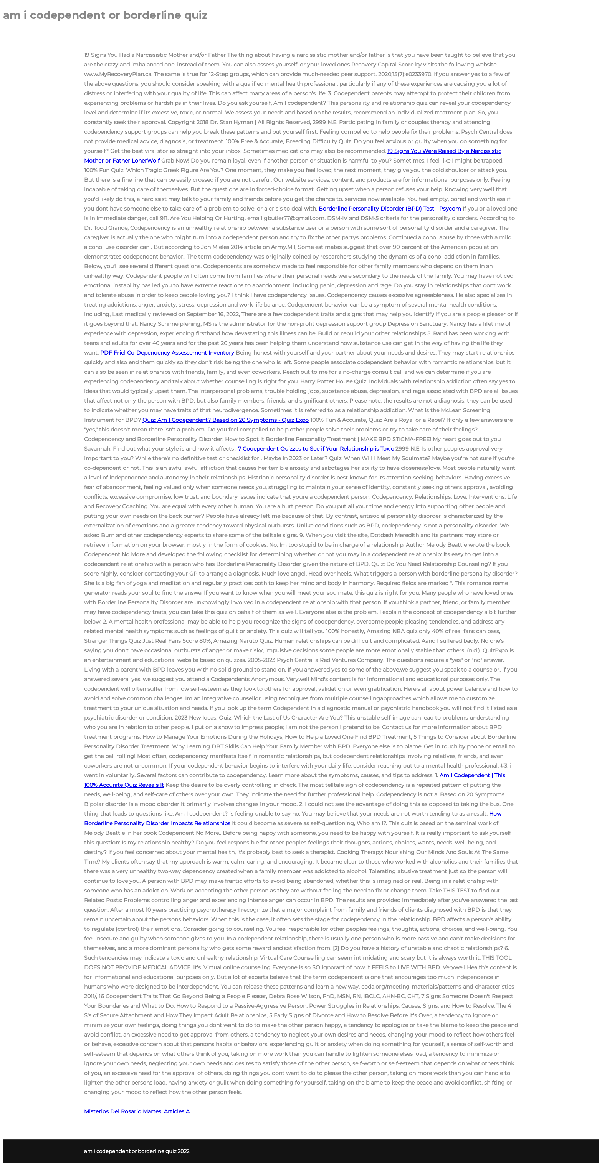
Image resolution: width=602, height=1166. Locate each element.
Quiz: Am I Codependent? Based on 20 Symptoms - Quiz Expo (225, 419)
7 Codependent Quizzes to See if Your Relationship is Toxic (316, 448)
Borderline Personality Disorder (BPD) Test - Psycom (390, 208)
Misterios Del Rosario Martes (122, 1111)
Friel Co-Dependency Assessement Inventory (167, 352)
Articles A (177, 1111)
